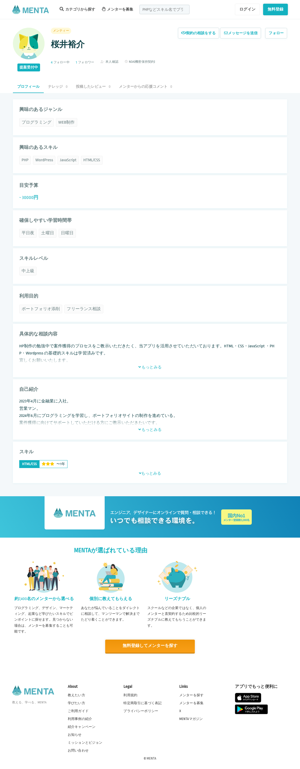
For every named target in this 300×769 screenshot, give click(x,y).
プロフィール (28, 87)
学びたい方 (76, 702)
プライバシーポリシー (140, 710)
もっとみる (150, 367)
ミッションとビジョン (85, 742)
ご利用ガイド (78, 710)
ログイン (247, 9)
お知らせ (75, 734)
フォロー (276, 33)
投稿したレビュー (93, 87)
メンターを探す (191, 695)
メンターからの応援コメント (145, 87)
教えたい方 (76, 695)
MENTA (151, 758)
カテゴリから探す (77, 9)
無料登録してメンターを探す (150, 646)
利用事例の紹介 (80, 718)
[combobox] (164, 9)
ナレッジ (57, 87)
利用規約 (130, 695)
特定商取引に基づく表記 (142, 702)
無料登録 (276, 9)
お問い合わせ (78, 750)
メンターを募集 (117, 9)
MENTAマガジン (191, 718)
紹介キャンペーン (81, 726)
